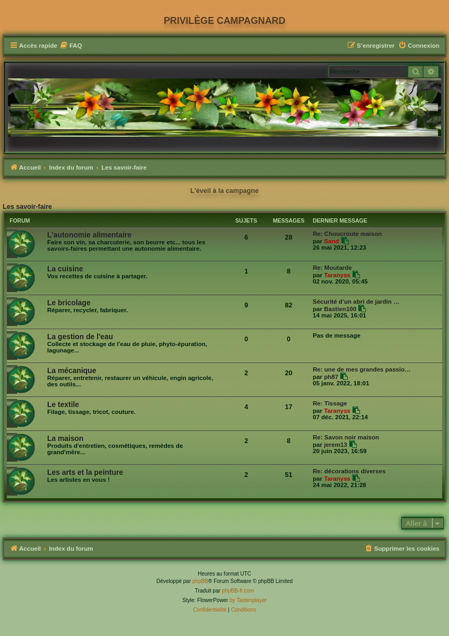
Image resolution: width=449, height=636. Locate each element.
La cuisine (65, 268)
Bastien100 (340, 309)
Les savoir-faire (27, 206)
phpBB (200, 581)
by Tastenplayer (248, 600)
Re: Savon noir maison (346, 437)
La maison (65, 438)
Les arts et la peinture (85, 472)
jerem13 (335, 444)
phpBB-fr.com (238, 591)
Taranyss (337, 275)
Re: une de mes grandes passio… (362, 369)
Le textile (63, 404)
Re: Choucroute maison (347, 234)
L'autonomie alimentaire (89, 235)
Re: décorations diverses (349, 471)
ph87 (331, 377)
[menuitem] (71, 45)
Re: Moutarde (332, 267)
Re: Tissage (330, 403)
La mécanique (71, 370)
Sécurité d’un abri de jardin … (356, 301)
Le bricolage (69, 302)
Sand (331, 241)
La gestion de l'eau (80, 336)
